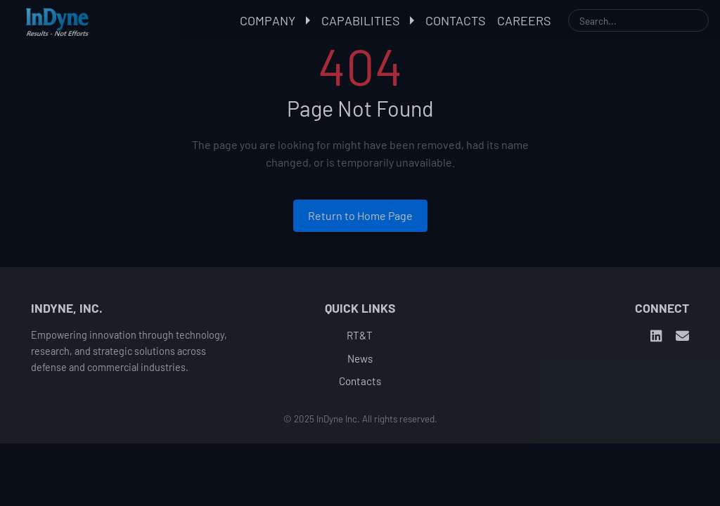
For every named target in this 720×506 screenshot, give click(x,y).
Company (274, 20)
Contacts (455, 20)
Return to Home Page (360, 215)
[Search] (638, 20)
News (360, 358)
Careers (524, 20)
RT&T (360, 335)
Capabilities (367, 20)
